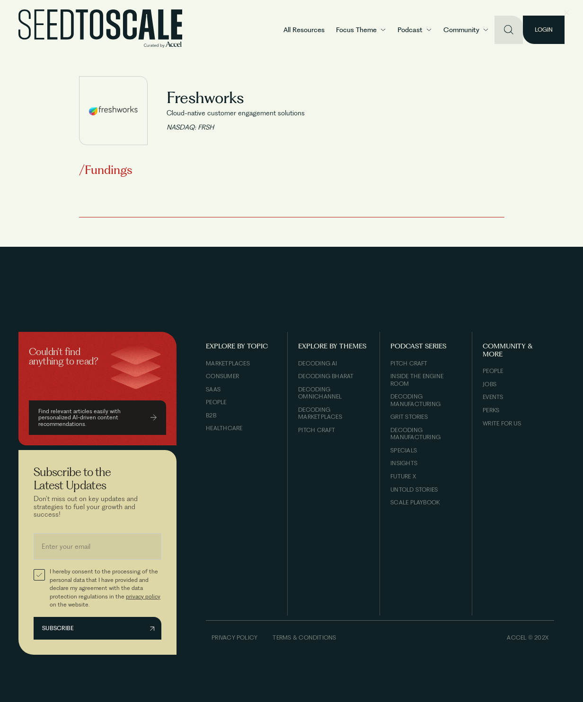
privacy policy (143, 596)
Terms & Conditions (304, 637)
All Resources (304, 30)
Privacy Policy (234, 637)
